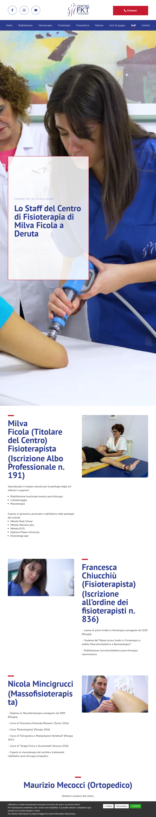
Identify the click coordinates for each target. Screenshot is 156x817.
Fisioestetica (82, 25)
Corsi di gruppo (117, 25)
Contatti (146, 25)
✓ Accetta (135, 806)
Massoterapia (45, 25)
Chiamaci (132, 10)
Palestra (99, 25)
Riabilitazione (25, 25)
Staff (133, 25)
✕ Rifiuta (108, 806)
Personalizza (121, 806)
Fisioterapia (64, 25)
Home (9, 25)
